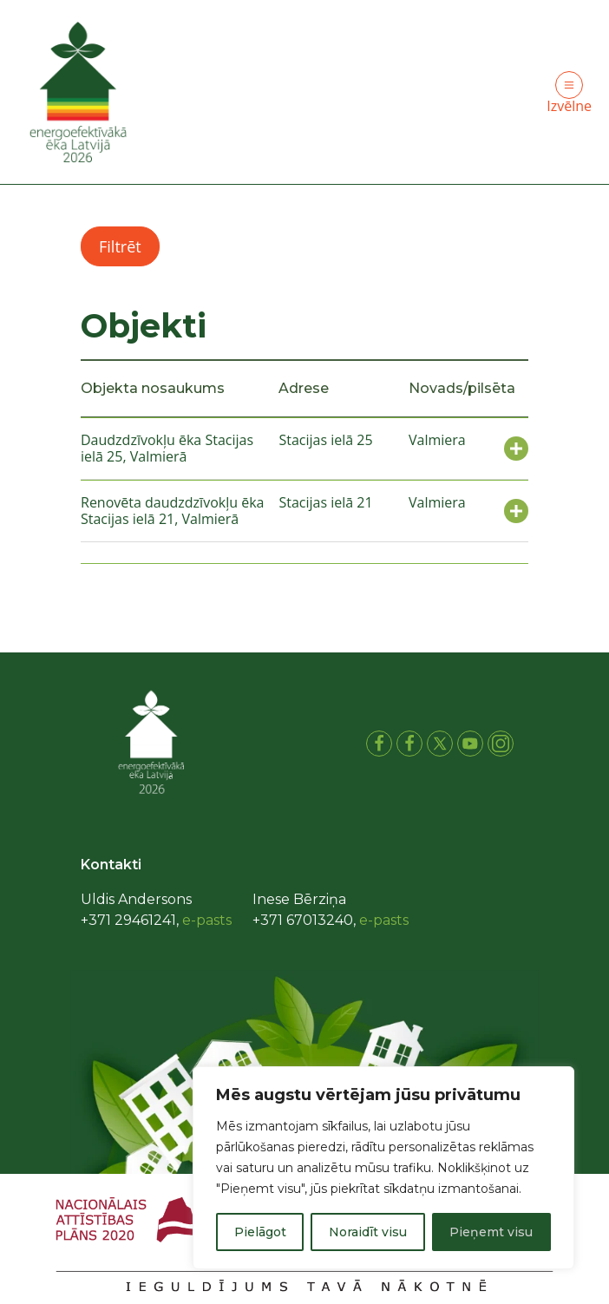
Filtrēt (120, 246)
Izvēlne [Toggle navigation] (569, 93)
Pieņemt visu (491, 1232)
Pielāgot (260, 1232)
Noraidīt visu (368, 1232)
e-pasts (207, 920)
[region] (383, 1167)
